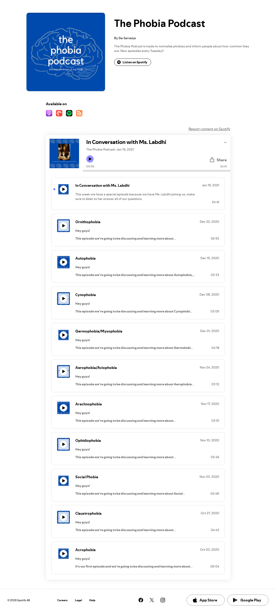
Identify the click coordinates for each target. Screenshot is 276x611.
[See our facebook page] (141, 600)
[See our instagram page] (163, 600)
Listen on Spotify (132, 62)
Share (218, 160)
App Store (204, 600)
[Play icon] (90, 159)
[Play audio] (225, 142)
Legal (78, 600)
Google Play (247, 600)
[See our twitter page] (152, 600)
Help (92, 600)
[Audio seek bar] (156, 171)
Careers (62, 600)
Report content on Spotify (209, 128)
